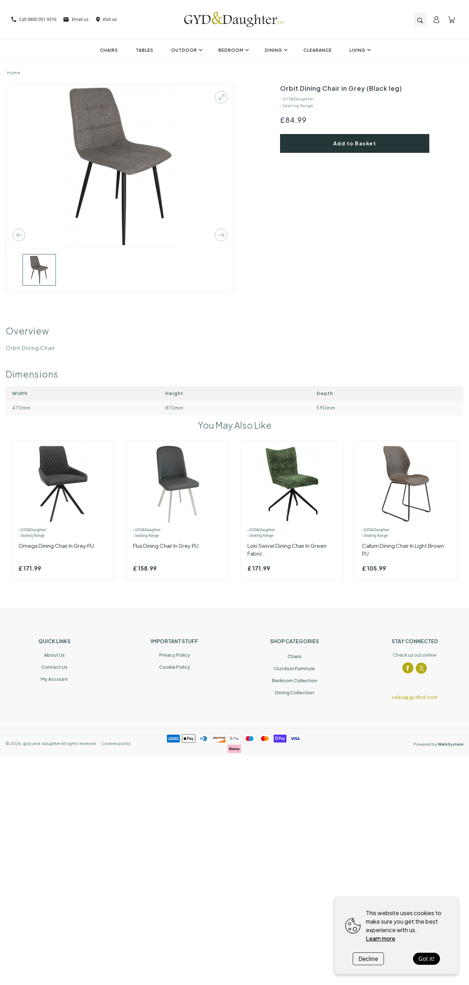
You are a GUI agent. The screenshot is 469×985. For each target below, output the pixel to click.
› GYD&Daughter (297, 99)
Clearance (317, 50)
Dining (275, 50)
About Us (54, 655)
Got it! (426, 959)
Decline (368, 959)
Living (359, 50)
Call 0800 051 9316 (33, 19)
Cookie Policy (174, 667)
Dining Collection (294, 692)
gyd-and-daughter (41, 743)
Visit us (106, 19)
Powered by (438, 744)
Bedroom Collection (294, 680)
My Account (54, 679)
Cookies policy (116, 743)
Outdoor (186, 50)
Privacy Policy (174, 655)
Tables (144, 50)
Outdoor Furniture (294, 668)
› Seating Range (296, 106)
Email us (75, 19)
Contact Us (54, 667)
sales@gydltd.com (415, 697)
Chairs (109, 50)
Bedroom (232, 50)
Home (14, 72)
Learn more (380, 938)
